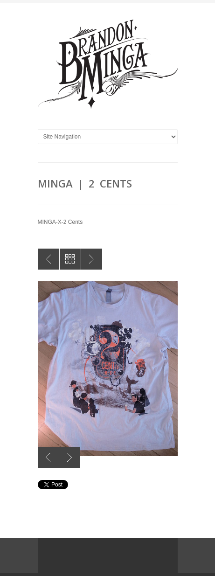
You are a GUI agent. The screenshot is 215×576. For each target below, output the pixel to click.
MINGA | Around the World (48, 259)
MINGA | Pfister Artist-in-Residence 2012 (91, 259)
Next (69, 457)
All (70, 259)
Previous (48, 457)
